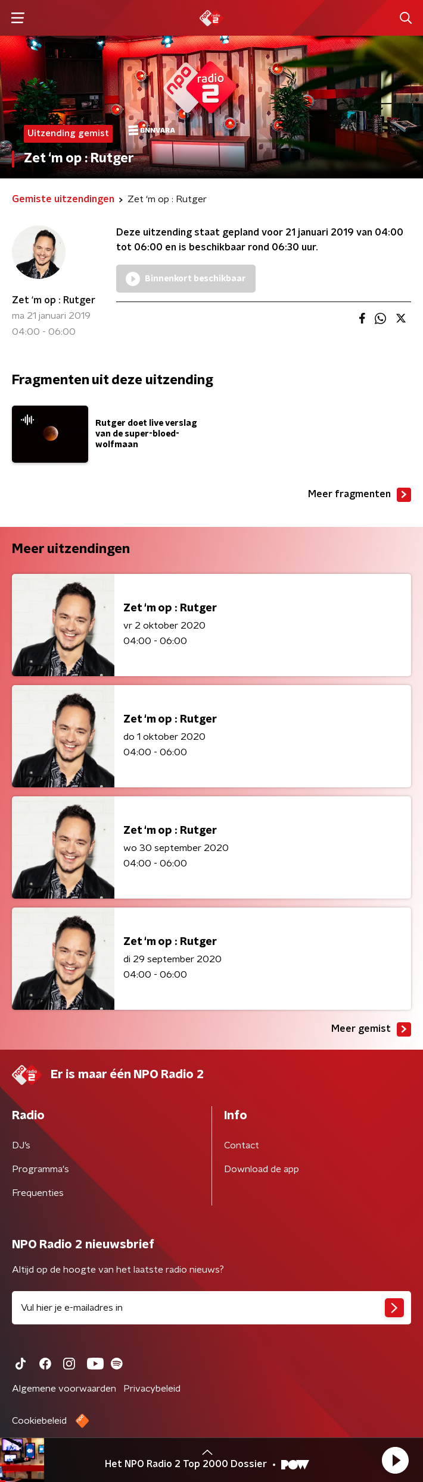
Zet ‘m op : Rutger (53, 300)
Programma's (40, 1169)
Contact (241, 1145)
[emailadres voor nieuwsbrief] (211, 1307)
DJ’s (21, 1145)
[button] (395, 1460)
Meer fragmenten (359, 495)
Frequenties (38, 1193)
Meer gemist (371, 1029)
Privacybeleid (152, 1388)
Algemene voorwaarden (64, 1388)
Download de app (261, 1169)
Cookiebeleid (39, 1421)
